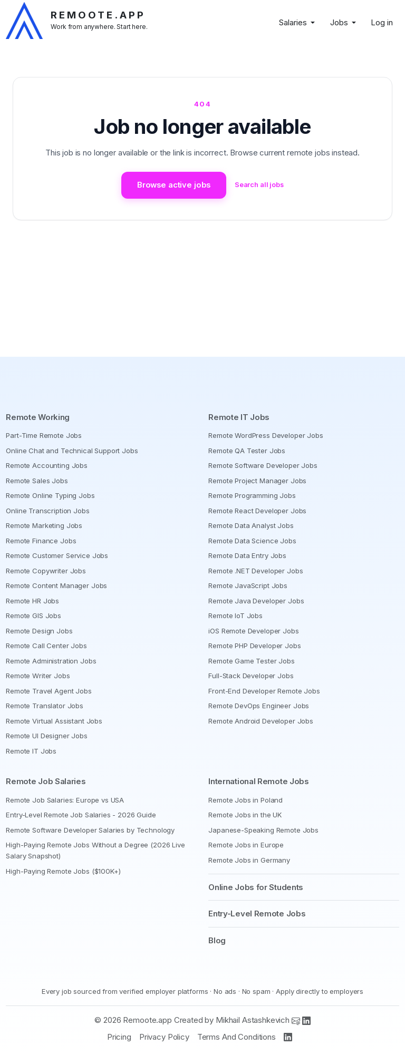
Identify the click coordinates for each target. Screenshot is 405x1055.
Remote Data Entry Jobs (247, 555)
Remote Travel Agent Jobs (48, 691)
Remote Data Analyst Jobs (250, 525)
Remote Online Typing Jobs (50, 495)
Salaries (293, 22)
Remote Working (38, 417)
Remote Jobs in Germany (249, 860)
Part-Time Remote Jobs (44, 435)
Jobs (339, 22)
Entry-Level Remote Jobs (256, 914)
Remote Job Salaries (45, 781)
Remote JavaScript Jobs (247, 585)
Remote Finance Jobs (41, 540)
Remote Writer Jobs (38, 675)
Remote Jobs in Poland (245, 800)
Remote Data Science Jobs (252, 540)
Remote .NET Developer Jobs (255, 570)
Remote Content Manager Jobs (56, 585)
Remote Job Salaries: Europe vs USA (65, 800)
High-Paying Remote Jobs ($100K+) (63, 871)
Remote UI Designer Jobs (47, 735)
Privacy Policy (164, 1037)
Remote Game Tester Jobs (251, 661)
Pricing (119, 1037)
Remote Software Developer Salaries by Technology (90, 830)
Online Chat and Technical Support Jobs (72, 450)
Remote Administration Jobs (51, 661)
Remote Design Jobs (39, 631)
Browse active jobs (173, 185)
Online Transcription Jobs (47, 510)
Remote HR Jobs (32, 601)
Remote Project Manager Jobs (257, 480)
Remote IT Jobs (31, 751)
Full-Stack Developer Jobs (250, 675)
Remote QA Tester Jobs (246, 450)
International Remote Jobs (258, 781)
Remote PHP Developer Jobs (254, 645)
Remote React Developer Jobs (257, 510)
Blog (217, 940)
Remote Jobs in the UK (245, 814)
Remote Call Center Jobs (46, 645)
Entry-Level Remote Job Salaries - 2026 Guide (81, 814)
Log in (381, 22)
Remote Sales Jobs (37, 480)
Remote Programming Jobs (252, 495)
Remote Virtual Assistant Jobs (54, 721)
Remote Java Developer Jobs (256, 601)
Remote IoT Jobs (235, 615)
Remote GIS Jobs (33, 615)
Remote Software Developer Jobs (262, 465)
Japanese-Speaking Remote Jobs (263, 830)
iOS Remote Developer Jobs (253, 631)
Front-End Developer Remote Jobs (264, 691)
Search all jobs (261, 185)
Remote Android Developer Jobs (260, 721)
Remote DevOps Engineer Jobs (258, 705)
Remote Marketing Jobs (44, 525)
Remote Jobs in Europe (246, 845)
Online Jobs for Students (255, 887)
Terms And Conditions (236, 1037)
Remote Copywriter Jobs (46, 570)
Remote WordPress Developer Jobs (265, 435)
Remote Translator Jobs (44, 705)
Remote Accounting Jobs (47, 465)
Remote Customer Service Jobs (57, 555)
